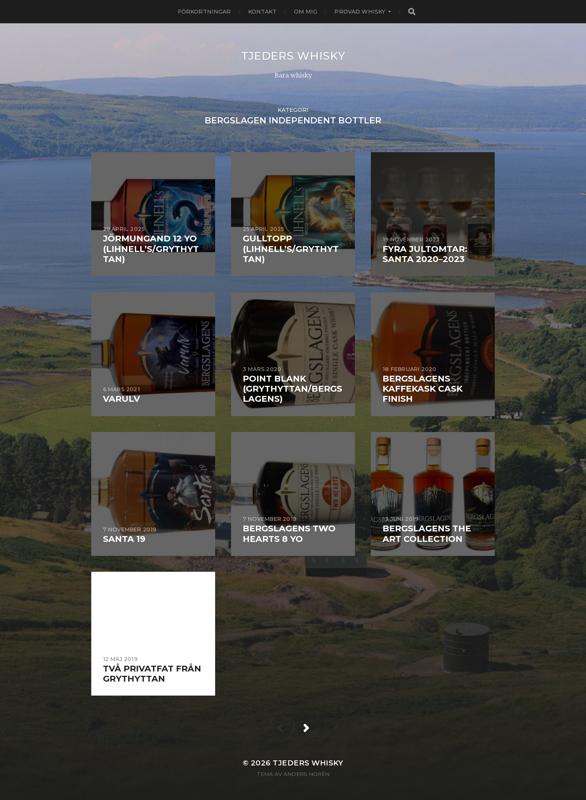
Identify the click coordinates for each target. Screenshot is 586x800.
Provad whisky (359, 11)
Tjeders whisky (293, 55)
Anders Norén (306, 774)
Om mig (306, 11)
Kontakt (262, 11)
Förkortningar (204, 11)
